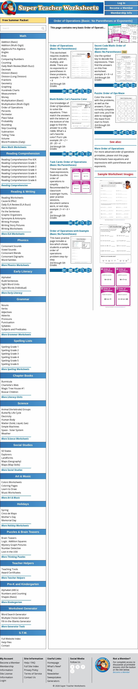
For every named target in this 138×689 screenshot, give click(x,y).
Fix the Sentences (10, 211)
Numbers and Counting (13, 593)
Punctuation (7, 322)
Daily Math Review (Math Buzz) (17, 66)
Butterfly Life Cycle (11, 412)
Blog (49, 670)
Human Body (8, 419)
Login (3, 680)
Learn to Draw (9, 489)
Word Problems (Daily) (13, 141)
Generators (53, 681)
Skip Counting (8, 128)
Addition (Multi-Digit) (12, 45)
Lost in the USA (9, 551)
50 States (6, 450)
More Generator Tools (13, 626)
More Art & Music (10, 497)
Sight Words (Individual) (13, 287)
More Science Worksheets (15, 438)
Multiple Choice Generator (15, 617)
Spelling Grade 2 (10, 350)
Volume (5, 138)
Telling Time (8, 135)
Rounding (6, 124)
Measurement (8, 93)
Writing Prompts (10, 221)
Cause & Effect (8, 201)
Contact (5, 645)
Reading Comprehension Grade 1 (18, 162)
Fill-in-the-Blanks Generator (16, 621)
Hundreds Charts (10, 90)
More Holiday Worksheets (15, 525)
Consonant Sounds (11, 246)
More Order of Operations (109, 148)
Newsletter (53, 673)
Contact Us (30, 677)
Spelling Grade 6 (10, 364)
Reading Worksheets (12, 197)
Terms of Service (33, 673)
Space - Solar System (12, 430)
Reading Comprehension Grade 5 (18, 176)
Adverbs (5, 315)
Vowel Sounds (8, 249)
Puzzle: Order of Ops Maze (109, 93)
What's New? (54, 666)
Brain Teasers (8, 537)
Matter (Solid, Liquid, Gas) (14, 423)
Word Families (8, 259)
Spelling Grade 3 (10, 353)
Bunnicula (6, 381)
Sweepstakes (54, 677)
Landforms (7, 457)
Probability (7, 121)
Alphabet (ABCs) (9, 590)
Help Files (6, 642)
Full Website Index (11, 638)
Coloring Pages (9, 485)
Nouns (5, 305)
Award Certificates (10, 572)
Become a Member (10, 662)
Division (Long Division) (13, 76)
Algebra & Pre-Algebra (13, 48)
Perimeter (6, 114)
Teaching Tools (9, 569)
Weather (6, 433)
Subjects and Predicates (13, 329)
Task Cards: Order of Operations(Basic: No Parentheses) (68, 163)
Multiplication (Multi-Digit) (15, 104)
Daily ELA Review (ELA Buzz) (16, 204)
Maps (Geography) (11, 461)
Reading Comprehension (14, 185)
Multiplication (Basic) (12, 100)
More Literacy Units (12, 397)
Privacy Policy (31, 670)
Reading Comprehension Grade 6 (18, 180)
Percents (6, 110)
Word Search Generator (13, 614)
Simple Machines (10, 426)
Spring (4, 510)
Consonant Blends (11, 253)
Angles (5, 52)
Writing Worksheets (12, 228)
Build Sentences (9, 280)
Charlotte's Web (9, 385)
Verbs (4, 308)
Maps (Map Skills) (10, 464)
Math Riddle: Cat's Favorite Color (68, 99)
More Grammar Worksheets (16, 334)
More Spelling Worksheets (15, 369)
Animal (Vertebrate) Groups (16, 409)
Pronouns (6, 319)
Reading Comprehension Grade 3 (18, 169)
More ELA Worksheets (13, 233)
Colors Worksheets (11, 482)
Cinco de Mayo (9, 513)
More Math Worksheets (13, 147)
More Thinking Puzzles (13, 556)
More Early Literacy (11, 292)
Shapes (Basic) (9, 596)
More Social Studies (11, 469)
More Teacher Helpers (13, 577)
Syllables (6, 325)
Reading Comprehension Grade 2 (18, 166)
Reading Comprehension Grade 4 (18, 173)
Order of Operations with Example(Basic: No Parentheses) (69, 232)
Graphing (6, 86)
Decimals (6, 69)
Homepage (53, 662)
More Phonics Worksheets (15, 265)
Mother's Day (8, 517)
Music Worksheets (11, 492)
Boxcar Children (9, 391)
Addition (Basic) (9, 42)
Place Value (7, 117)
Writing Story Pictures (13, 225)
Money (5, 97)
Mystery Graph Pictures (13, 544)
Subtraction (7, 131)
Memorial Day (8, 520)
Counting (6, 62)
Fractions (6, 79)
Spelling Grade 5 (10, 360)
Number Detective (11, 548)
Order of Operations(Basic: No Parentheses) (63, 47)
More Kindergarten (11, 602)
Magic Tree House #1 (12, 388)
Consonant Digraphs (12, 256)
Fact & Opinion (9, 207)
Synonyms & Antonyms (13, 218)
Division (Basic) (9, 72)
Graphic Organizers (11, 214)
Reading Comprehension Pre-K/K (18, 159)
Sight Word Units (10, 284)
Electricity (6, 416)
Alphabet (6, 277)
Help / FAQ (29, 662)
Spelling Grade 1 (10, 346)
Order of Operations (12, 107)
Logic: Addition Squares (13, 541)
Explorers (6, 454)
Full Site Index (31, 666)
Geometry (6, 83)
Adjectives (6, 312)
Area (3, 55)
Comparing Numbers (12, 59)
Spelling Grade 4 (10, 357)
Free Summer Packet (15, 20)
